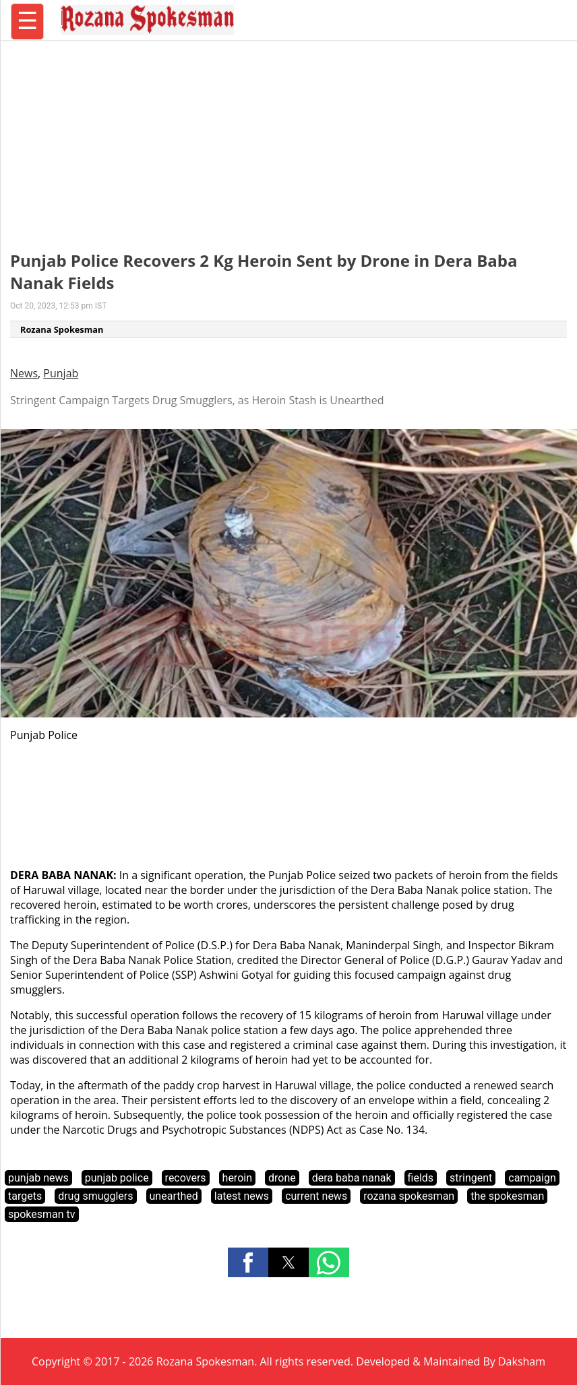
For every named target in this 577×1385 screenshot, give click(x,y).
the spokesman (507, 1196)
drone (282, 1177)
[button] (248, 1262)
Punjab (60, 373)
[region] (288, 138)
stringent (471, 1177)
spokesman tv (41, 1214)
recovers (185, 1177)
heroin (237, 1177)
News (24, 373)
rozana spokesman (408, 1196)
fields (421, 1177)
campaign (532, 1177)
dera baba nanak (352, 1177)
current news (316, 1196)
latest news (241, 1196)
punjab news (38, 1177)
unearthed (174, 1196)
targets (25, 1196)
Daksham (521, 1361)
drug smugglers (95, 1196)
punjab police (117, 1177)
